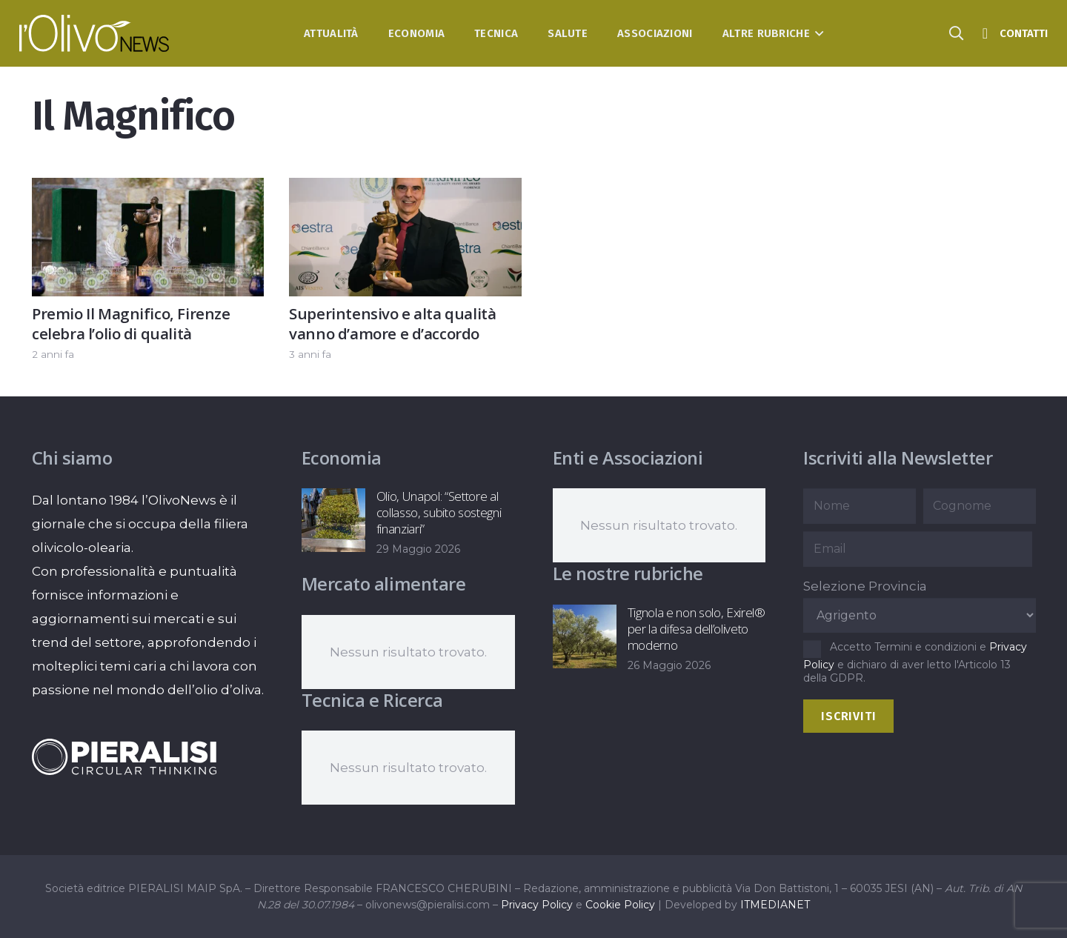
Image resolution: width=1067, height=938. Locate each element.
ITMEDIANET (775, 904)
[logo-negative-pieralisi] (124, 756)
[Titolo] (985, 33)
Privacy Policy (537, 904)
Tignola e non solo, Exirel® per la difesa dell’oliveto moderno (696, 628)
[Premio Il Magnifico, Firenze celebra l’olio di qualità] (148, 189)
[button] (817, 33)
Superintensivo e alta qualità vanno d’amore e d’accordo (392, 323)
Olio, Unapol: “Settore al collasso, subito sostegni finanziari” (438, 512)
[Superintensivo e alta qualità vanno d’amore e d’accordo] (405, 189)
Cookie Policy (620, 904)
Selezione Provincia (865, 586)
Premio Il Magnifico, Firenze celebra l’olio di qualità (131, 323)
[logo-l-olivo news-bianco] (94, 33)
